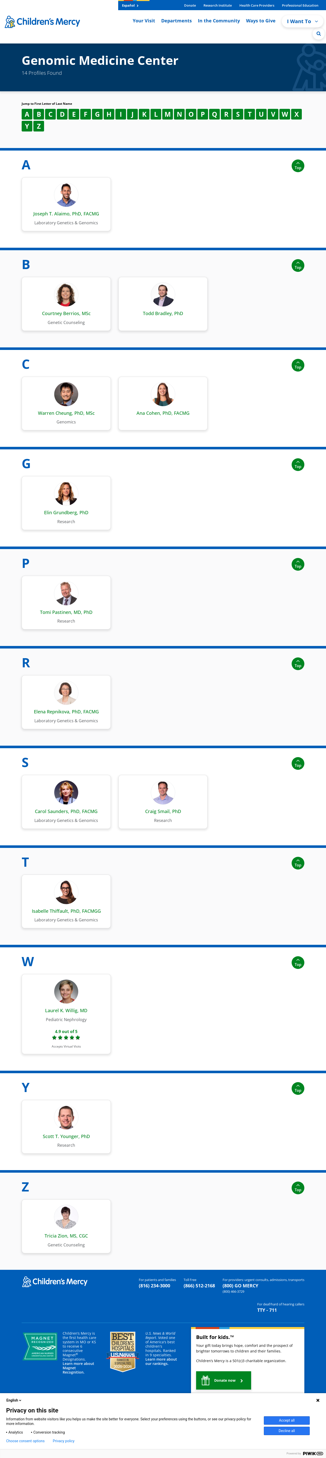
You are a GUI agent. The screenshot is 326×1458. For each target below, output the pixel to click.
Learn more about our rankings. (161, 1361)
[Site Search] (319, 33)
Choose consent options (25, 1441)
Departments (176, 21)
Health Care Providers (256, 5)
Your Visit (144, 21)
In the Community (219, 21)
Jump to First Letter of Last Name (47, 104)
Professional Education (300, 5)
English (14, 1400)
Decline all (287, 1431)
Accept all (287, 1420)
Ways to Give (261, 21)
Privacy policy (63, 1441)
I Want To (302, 21)
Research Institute (217, 5)
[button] (223, 1380)
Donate (190, 5)
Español (130, 5)
